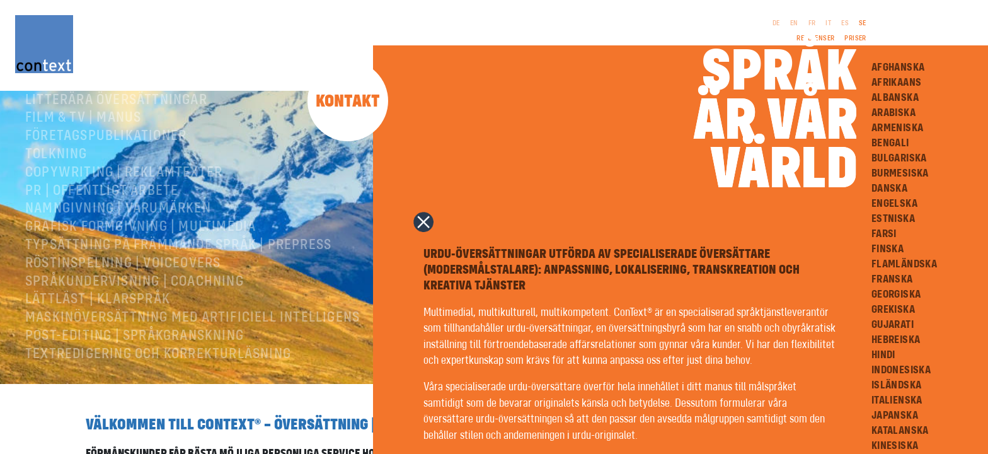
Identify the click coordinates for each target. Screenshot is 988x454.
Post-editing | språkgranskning (134, 379)
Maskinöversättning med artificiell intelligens (192, 360)
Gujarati (892, 324)
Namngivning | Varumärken (118, 251)
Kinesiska (895, 445)
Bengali (890, 143)
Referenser (815, 38)
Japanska (894, 415)
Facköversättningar (96, 124)
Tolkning (56, 197)
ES (845, 23)
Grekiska (893, 309)
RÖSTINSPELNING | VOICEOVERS (123, 306)
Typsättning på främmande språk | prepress (178, 288)
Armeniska (897, 128)
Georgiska (896, 294)
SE (862, 23)
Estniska (893, 218)
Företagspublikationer (106, 179)
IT (828, 23)
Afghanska (898, 67)
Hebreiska (896, 340)
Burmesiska (900, 173)
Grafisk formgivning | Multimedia (140, 269)
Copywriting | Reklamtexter (123, 215)
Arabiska (893, 113)
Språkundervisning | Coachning (134, 324)
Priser (855, 38)
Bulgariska (899, 158)
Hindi (883, 355)
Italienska (896, 400)
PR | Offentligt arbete (101, 234)
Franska (892, 279)
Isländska (896, 385)
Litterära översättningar (116, 143)
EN (794, 23)
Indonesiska (901, 370)
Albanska (895, 97)
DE (776, 23)
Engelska (894, 203)
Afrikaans (896, 82)
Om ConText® (68, 106)
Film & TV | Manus (83, 160)
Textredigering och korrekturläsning (158, 397)
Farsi (884, 234)
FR (812, 23)
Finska (887, 249)
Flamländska (904, 264)
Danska (889, 188)
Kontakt (348, 102)
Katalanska (900, 430)
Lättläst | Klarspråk (97, 342)
